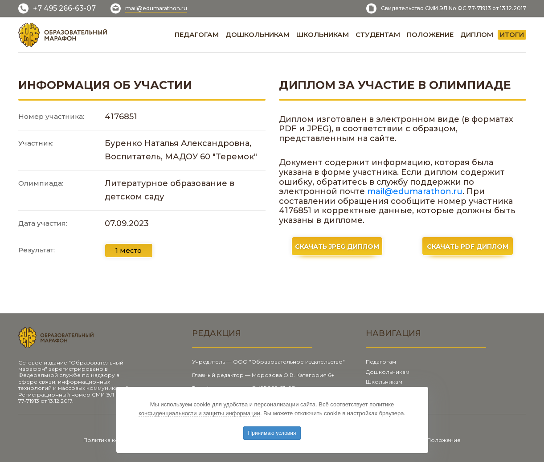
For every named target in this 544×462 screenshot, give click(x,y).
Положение (444, 440)
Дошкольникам (387, 372)
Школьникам (384, 381)
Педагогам (381, 361)
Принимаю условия (272, 433)
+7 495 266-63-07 (64, 8)
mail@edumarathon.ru (156, 8)
